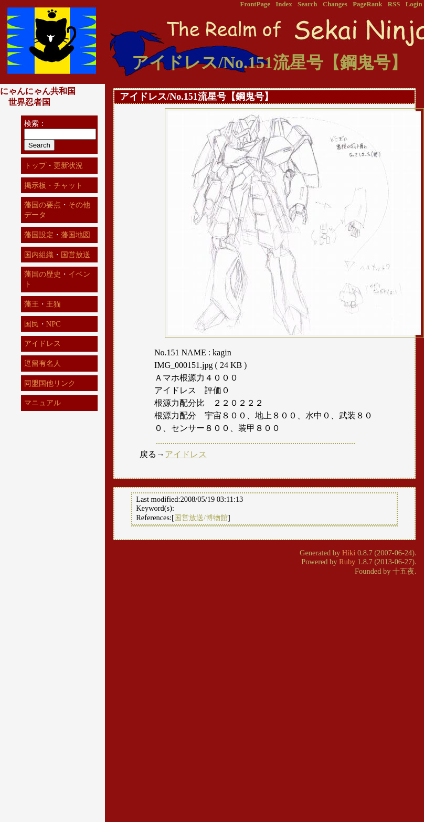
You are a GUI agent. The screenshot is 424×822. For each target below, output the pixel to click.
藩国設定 (39, 234)
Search (307, 4)
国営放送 (75, 254)
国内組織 (39, 254)
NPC (53, 324)
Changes (335, 4)
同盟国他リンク (50, 383)
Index (283, 4)
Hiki (349, 553)
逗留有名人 (42, 363)
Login (414, 4)
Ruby (347, 561)
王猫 (53, 304)
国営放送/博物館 (201, 517)
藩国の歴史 (42, 274)
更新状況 (68, 165)
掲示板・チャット (53, 185)
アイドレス (186, 454)
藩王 (31, 304)
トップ (35, 165)
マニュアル (42, 402)
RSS (394, 4)
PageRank (367, 4)
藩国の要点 (42, 205)
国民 (31, 324)
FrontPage (255, 4)
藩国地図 (75, 234)
